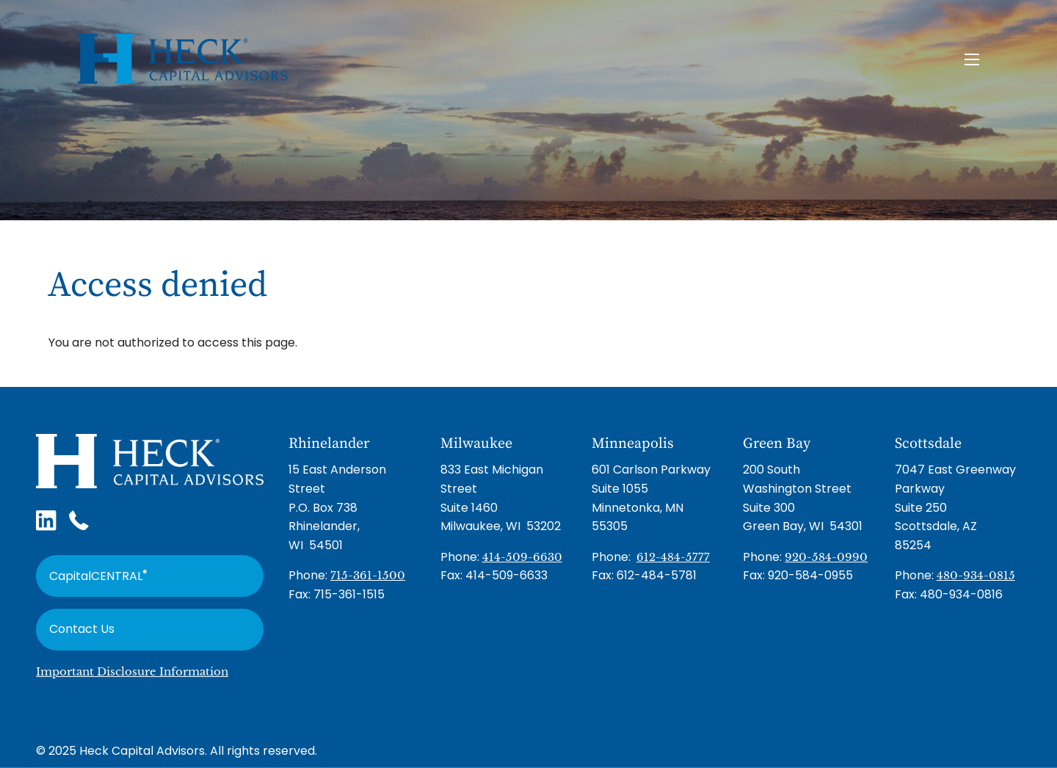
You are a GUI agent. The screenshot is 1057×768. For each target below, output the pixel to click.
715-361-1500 (367, 575)
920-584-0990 (826, 557)
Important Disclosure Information (132, 671)
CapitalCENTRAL (98, 575)
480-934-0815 (976, 575)
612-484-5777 (673, 557)
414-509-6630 (522, 557)
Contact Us (82, 628)
